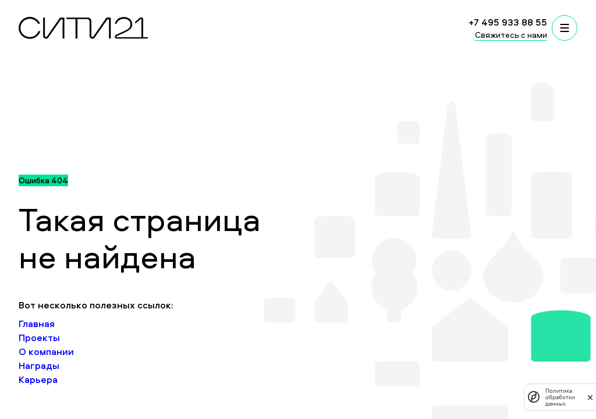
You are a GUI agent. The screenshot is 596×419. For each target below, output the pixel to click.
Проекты (39, 337)
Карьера (38, 379)
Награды (39, 365)
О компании (46, 351)
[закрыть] (590, 397)
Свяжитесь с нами (511, 34)
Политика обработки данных (560, 397)
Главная (37, 323)
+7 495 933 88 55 (508, 22)
